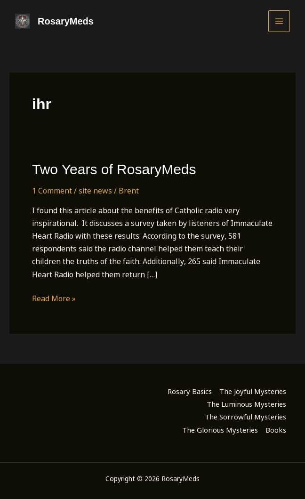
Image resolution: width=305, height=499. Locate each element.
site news (95, 190)
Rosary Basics (190, 391)
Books (275, 430)
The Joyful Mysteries (252, 391)
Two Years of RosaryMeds (114, 169)
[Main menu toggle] (279, 21)
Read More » (54, 298)
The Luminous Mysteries (246, 404)
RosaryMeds (66, 21)
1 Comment (52, 190)
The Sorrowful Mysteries (245, 416)
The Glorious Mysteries (220, 430)
